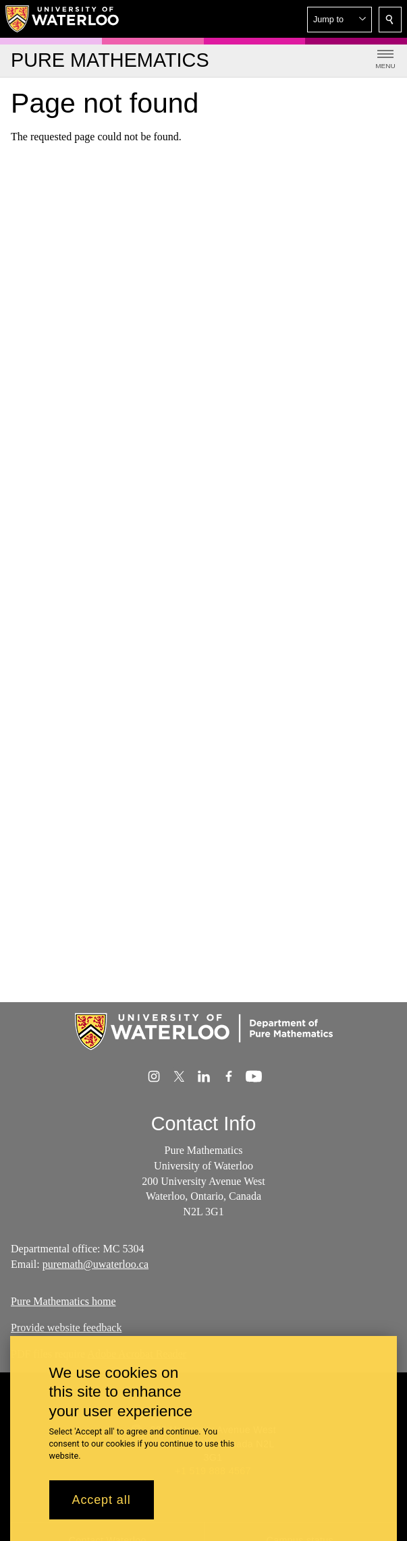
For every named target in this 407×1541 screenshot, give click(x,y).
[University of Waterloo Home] (62, 18)
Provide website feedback (66, 1327)
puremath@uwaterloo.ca (95, 1264)
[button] (339, 19)
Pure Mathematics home (63, 1301)
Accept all (101, 1508)
